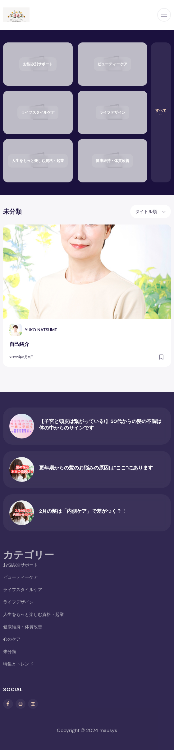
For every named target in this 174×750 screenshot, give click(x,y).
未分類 (9, 651)
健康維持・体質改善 (22, 627)
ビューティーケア (20, 577)
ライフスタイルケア (22, 589)
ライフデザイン (18, 602)
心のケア (12, 639)
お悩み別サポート (20, 565)
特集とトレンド (18, 664)
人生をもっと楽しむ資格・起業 (33, 614)
